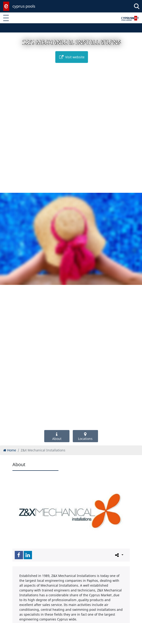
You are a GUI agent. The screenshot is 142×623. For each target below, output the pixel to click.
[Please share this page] (119, 555)
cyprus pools (23, 6)
